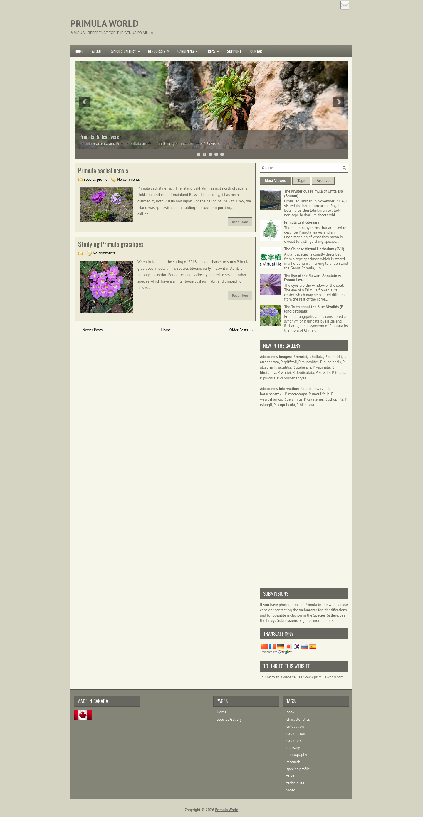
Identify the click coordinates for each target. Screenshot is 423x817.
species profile (96, 179)
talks (290, 776)
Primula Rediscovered (100, 137)
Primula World (104, 23)
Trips (214, 49)
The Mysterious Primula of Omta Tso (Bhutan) (313, 193)
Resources (160, 49)
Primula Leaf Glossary (301, 222)
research (293, 761)
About (97, 51)
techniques (295, 783)
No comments (128, 179)
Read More (240, 222)
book (290, 712)
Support (234, 51)
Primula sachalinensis (103, 170)
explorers (294, 740)
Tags (301, 181)
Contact (257, 51)
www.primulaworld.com (324, 677)
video (290, 790)
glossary (293, 747)
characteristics (298, 719)
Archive (323, 181)
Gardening (189, 49)
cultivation (295, 726)
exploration (295, 733)
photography (296, 754)
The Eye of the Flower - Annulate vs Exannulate (312, 278)
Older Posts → (241, 330)
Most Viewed (275, 181)
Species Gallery (127, 49)
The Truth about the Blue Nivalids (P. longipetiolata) (313, 309)
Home (79, 51)
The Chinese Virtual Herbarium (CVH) (314, 249)
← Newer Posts (90, 330)
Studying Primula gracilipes (111, 244)
